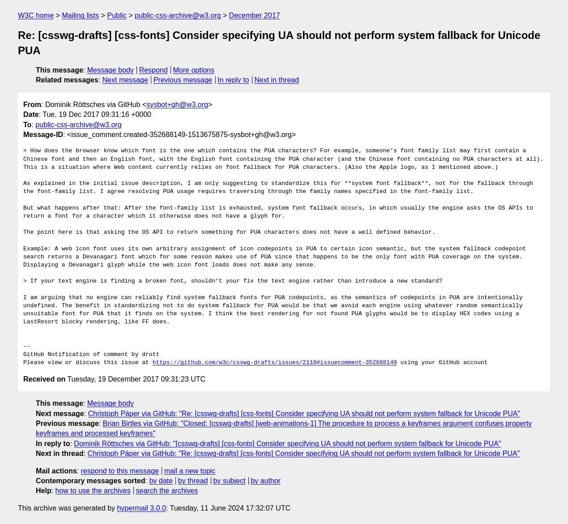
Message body (110, 70)
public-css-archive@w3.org (178, 15)
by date (160, 481)
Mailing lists (80, 15)
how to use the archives (93, 490)
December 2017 (254, 15)
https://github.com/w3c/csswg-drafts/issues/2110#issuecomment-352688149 (275, 363)
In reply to (233, 80)
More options (194, 70)
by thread (193, 481)
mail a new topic (190, 471)
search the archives (167, 490)
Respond (153, 70)
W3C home (36, 15)
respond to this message (119, 471)
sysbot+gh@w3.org (177, 104)
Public (117, 15)
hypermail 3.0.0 (141, 508)
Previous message (183, 80)
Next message (125, 80)
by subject (229, 481)
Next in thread (276, 80)
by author (266, 481)
